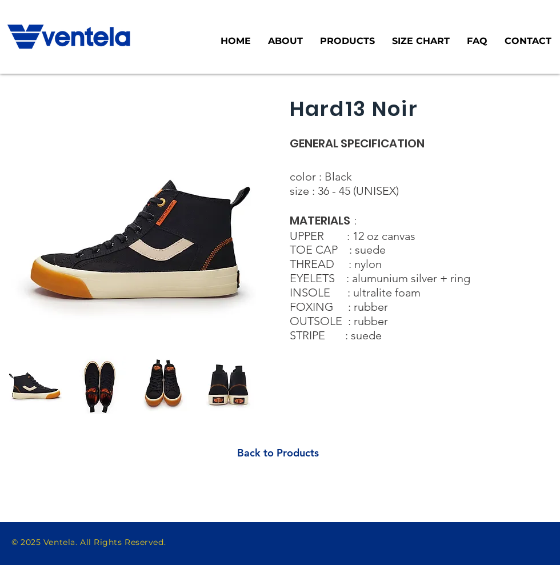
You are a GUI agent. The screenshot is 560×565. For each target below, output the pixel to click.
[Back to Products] (277, 453)
